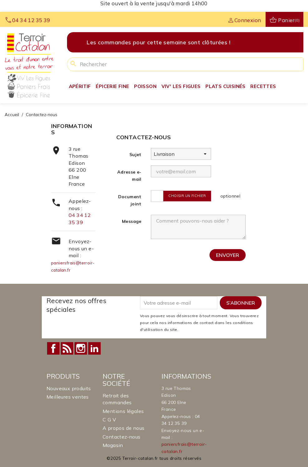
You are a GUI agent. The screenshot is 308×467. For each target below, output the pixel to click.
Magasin (113, 445)
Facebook (53, 348)
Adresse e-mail (129, 175)
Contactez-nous (122, 437)
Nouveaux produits (68, 388)
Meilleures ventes (67, 397)
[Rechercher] (185, 64)
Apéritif (80, 86)
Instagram (81, 348)
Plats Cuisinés (225, 86)
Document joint (130, 200)
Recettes (263, 86)
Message (132, 221)
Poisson (145, 86)
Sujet (135, 154)
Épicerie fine (112, 86)
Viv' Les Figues (181, 86)
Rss (67, 348)
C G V (109, 419)
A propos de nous (123, 428)
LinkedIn (94, 348)
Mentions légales (123, 411)
